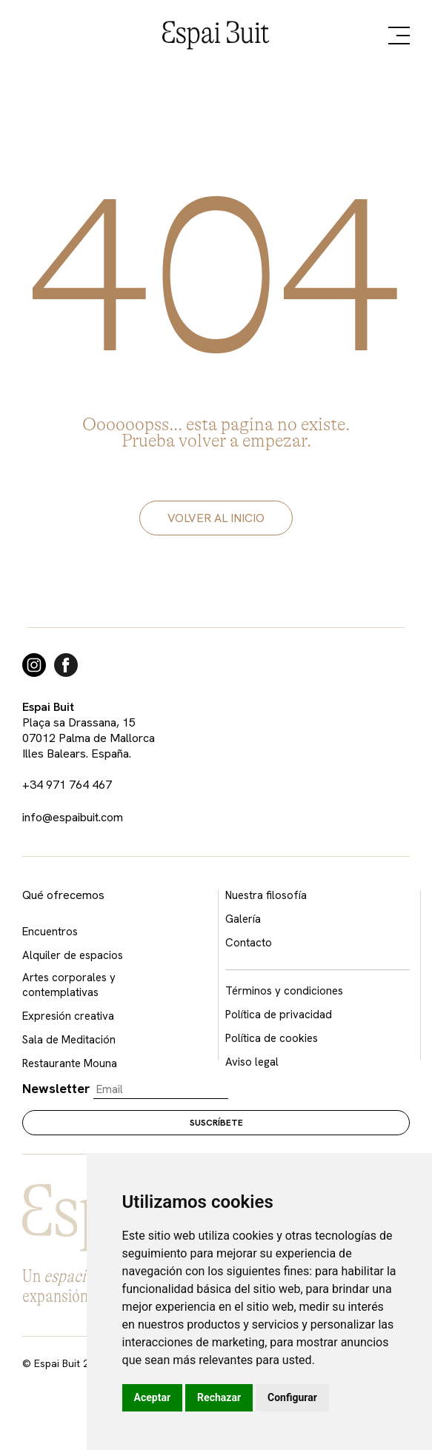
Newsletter (56, 1088)
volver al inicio (216, 518)
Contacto (248, 942)
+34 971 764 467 (67, 784)
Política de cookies (271, 1038)
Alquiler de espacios (72, 955)
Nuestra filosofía (266, 895)
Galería (243, 919)
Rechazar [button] (219, 1397)
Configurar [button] (292, 1397)
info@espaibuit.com (72, 817)
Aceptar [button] (152, 1397)
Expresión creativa (68, 1016)
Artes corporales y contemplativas (69, 985)
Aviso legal (252, 1062)
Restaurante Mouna (69, 1063)
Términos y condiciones (284, 990)
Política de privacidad (278, 1014)
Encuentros (50, 931)
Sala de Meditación (69, 1039)
